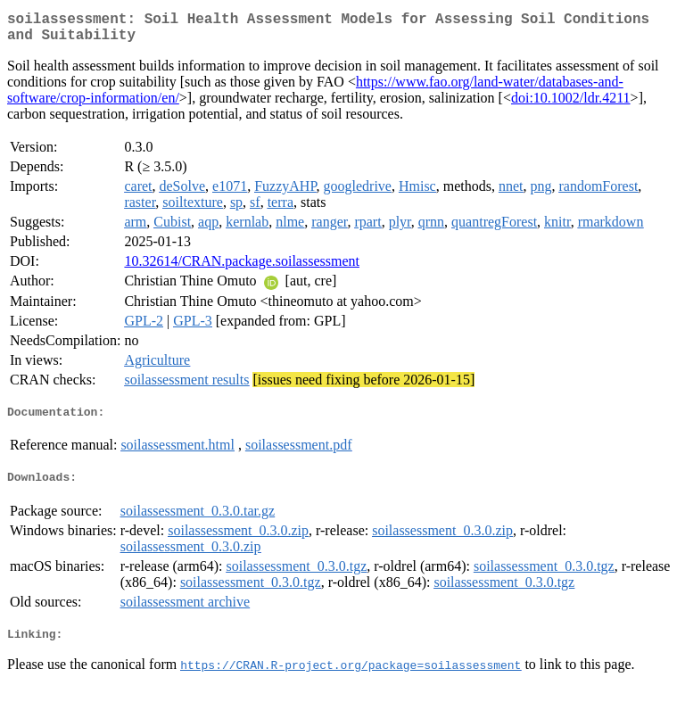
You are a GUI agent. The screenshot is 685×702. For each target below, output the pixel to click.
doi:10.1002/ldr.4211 (571, 104)
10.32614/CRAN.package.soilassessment (241, 268)
